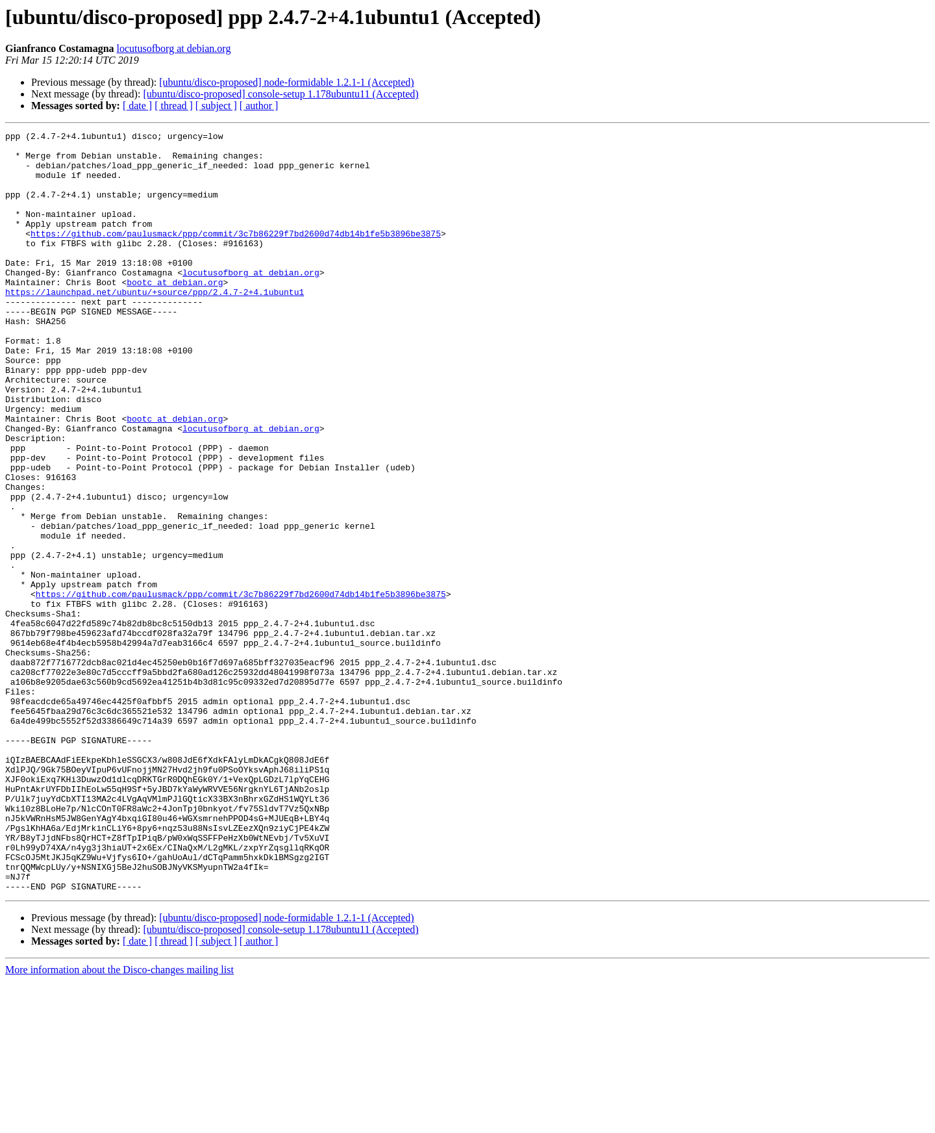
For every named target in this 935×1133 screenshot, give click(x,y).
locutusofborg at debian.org (174, 48)
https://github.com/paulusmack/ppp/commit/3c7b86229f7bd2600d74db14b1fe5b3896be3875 (236, 255)
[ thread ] (174, 105)
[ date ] (137, 105)
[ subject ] (216, 105)
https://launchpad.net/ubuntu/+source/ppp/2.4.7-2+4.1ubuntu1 (154, 325)
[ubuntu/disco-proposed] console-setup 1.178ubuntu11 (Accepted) (280, 93)
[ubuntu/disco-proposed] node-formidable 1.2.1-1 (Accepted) (286, 82)
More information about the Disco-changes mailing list (119, 1121)
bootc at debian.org (175, 313)
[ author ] (259, 105)
